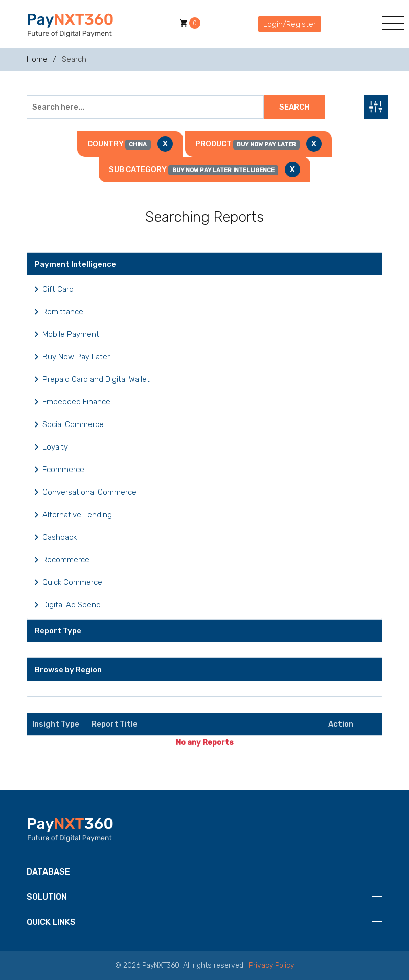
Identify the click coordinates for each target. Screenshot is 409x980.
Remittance (62, 311)
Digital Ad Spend (71, 604)
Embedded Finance (76, 402)
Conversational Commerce (89, 492)
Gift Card (58, 289)
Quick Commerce (72, 582)
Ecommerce (63, 469)
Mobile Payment (70, 334)
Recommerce (65, 559)
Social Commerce (73, 424)
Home (37, 59)
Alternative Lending (77, 514)
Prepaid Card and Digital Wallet (96, 379)
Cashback (59, 537)
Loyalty (55, 447)
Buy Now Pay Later (76, 356)
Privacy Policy (271, 965)
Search (294, 107)
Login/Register (289, 24)
